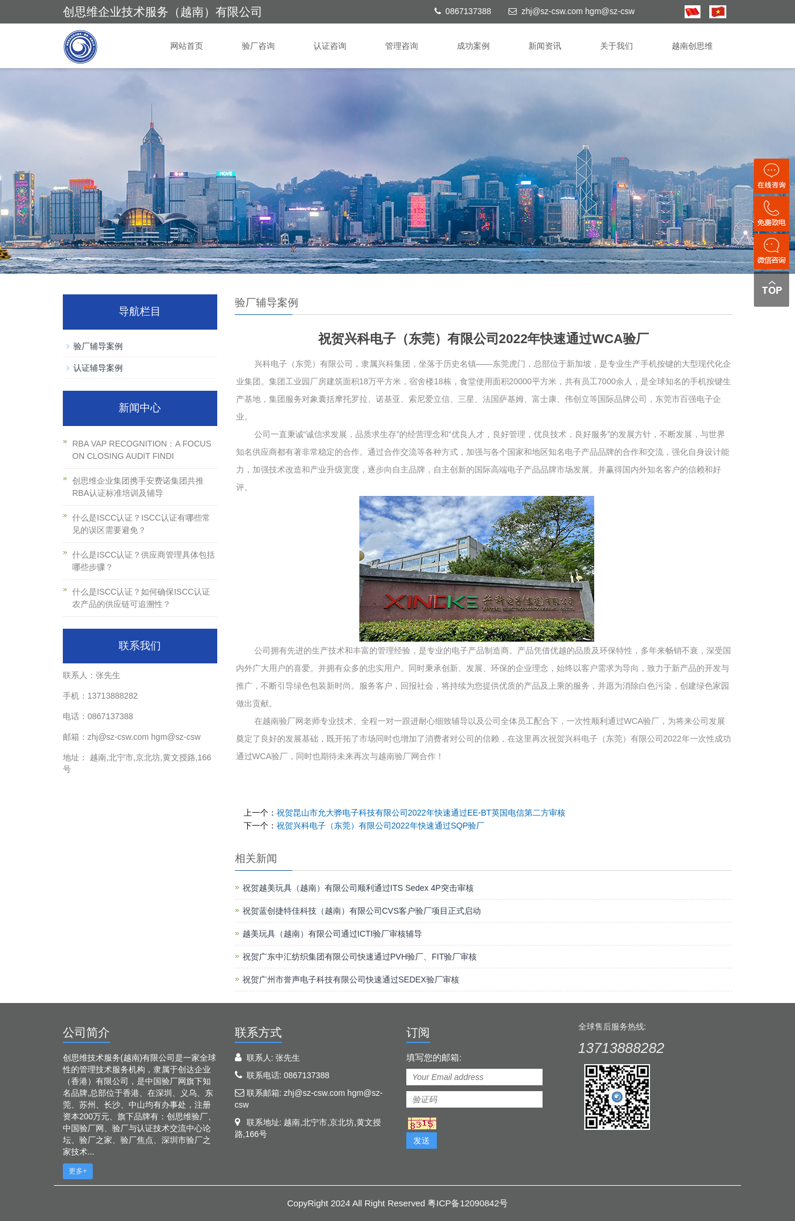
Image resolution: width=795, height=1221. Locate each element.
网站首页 (186, 46)
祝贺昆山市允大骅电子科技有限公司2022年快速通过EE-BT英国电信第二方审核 (421, 812)
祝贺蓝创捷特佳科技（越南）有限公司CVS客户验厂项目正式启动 (361, 910)
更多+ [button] (78, 1171)
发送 (421, 1140)
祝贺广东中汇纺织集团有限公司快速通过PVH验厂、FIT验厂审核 (359, 956)
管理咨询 (401, 46)
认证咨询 (330, 46)
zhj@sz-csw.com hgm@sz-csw (578, 11)
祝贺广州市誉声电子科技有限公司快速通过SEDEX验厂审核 (350, 979)
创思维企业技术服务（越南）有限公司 (162, 11)
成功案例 (473, 46)
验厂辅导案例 (98, 346)
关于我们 (616, 46)
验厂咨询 (258, 46)
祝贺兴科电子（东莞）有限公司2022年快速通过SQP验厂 (381, 825)
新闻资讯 (544, 46)
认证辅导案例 (98, 368)
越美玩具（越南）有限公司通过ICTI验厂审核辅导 (332, 933)
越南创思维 (692, 46)
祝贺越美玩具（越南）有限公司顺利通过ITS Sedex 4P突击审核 (358, 888)
